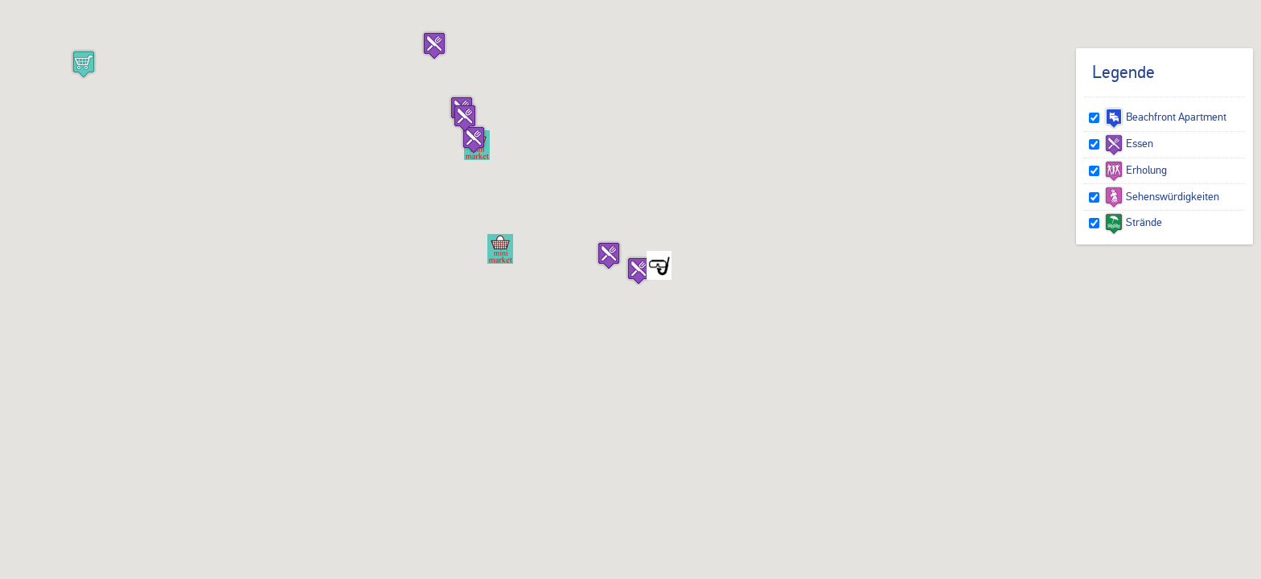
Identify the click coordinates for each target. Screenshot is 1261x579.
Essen (1128, 143)
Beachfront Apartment (1165, 116)
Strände (1133, 222)
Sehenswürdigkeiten (1161, 196)
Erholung (1135, 169)
